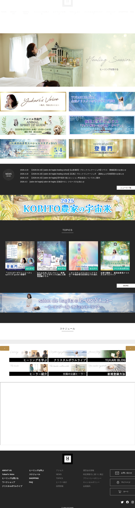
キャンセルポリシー (91, 482)
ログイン (115, 5)
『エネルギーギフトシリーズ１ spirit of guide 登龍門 (18, 274)
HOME (4, 24)
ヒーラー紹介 (61, 482)
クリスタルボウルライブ (93, 25)
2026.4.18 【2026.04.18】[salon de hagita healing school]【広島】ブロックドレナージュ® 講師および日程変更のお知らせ (72, 174)
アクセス (59, 470)
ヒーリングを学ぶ (59, 25)
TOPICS (59, 478)
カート (104, 5)
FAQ (132, 24)
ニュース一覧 (125, 188)
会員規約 (86, 486)
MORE (126, 286)
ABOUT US (13, 25)
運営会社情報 (88, 470)
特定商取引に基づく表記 (93, 474)
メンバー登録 (128, 5)
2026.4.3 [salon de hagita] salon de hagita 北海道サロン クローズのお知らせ (52, 182)
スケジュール (111, 25)
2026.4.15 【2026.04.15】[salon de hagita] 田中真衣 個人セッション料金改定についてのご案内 (60, 178)
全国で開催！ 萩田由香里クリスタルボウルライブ (115, 274)
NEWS (59, 474)
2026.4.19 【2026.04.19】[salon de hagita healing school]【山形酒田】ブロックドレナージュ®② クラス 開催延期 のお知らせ (73, 170)
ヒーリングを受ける (41, 25)
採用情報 (59, 486)
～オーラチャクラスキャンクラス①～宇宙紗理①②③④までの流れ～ (83, 274)
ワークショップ (74, 25)
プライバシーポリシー (92, 478)
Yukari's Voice (25, 25)
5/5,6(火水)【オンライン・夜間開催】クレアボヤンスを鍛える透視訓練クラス (51, 274)
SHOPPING (123, 24)
